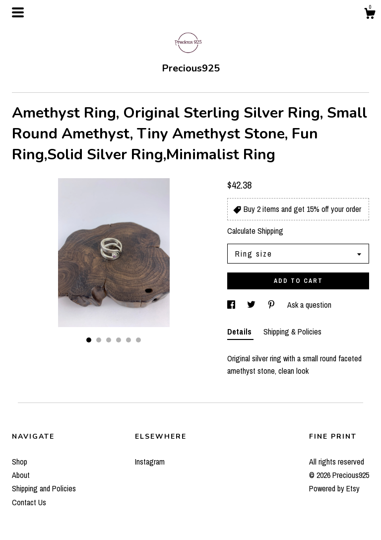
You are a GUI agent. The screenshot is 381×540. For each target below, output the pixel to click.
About (21, 475)
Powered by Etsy (334, 488)
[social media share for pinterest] (272, 304)
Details (240, 331)
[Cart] (369, 14)
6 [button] (138, 340)
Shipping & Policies (292, 331)
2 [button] (98, 340)
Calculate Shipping (255, 230)
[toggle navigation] (18, 12)
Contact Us (29, 502)
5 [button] (128, 340)
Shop (19, 461)
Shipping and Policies (44, 488)
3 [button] (108, 340)
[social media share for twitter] (252, 304)
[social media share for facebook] (232, 304)
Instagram (150, 461)
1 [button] (88, 340)
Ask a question (309, 304)
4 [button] (118, 340)
